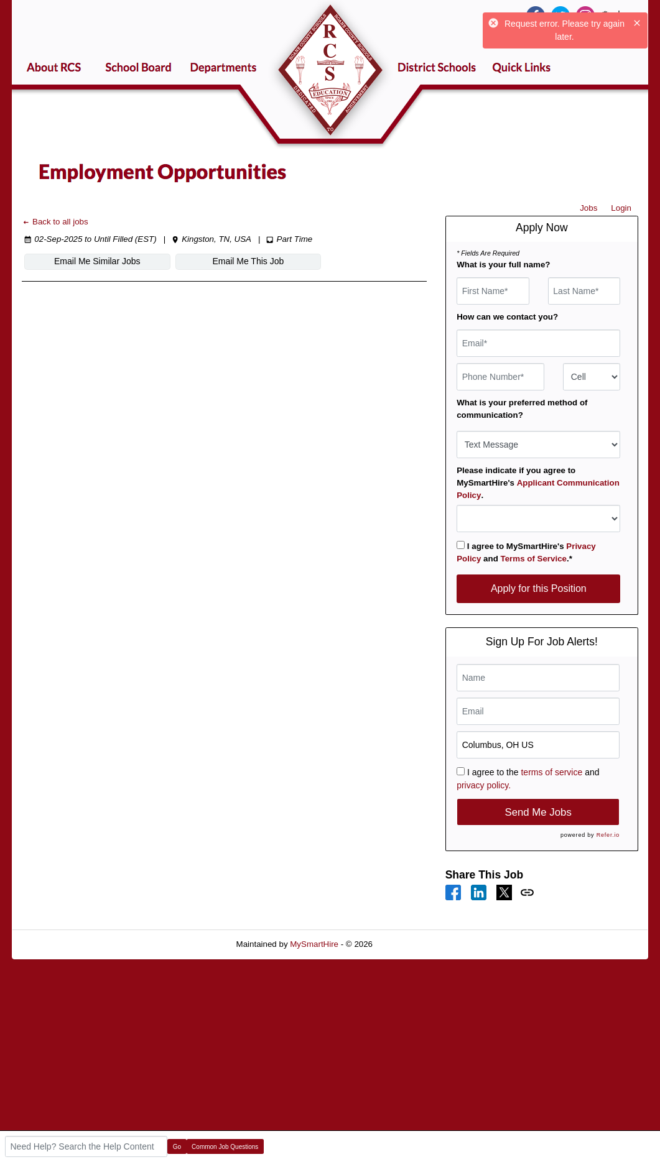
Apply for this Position (539, 588)
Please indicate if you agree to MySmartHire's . (538, 483)
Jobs (588, 208)
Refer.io (608, 835)
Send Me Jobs (538, 812)
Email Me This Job (231, 261)
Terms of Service (534, 558)
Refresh (409, 944)
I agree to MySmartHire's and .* (526, 552)
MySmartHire (314, 944)
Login (621, 208)
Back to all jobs (55, 221)
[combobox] (591, 376)
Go (177, 1146)
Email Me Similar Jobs (91, 261)
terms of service (551, 772)
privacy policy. (484, 785)
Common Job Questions (225, 1146)
